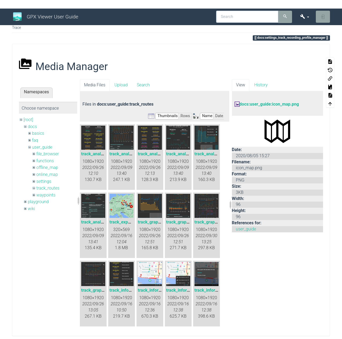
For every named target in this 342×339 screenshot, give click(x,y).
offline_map (47, 167)
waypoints (46, 195)
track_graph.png (181, 222)
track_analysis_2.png (130, 153)
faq (35, 140)
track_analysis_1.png (101, 153)
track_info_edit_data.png (133, 290)
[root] (28, 119)
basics (38, 133)
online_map (47, 174)
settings (43, 181)
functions (45, 160)
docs (32, 126)
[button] (304, 17)
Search (143, 84)
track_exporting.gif (128, 222)
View (240, 84)
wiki (31, 208)
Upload (120, 84)
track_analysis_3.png (158, 153)
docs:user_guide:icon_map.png (269, 104)
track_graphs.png (98, 290)
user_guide (42, 147)
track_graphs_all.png (214, 222)
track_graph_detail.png (160, 222)
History (260, 84)
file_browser (47, 153)
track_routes (47, 188)
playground (38, 201)
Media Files (95, 84)
